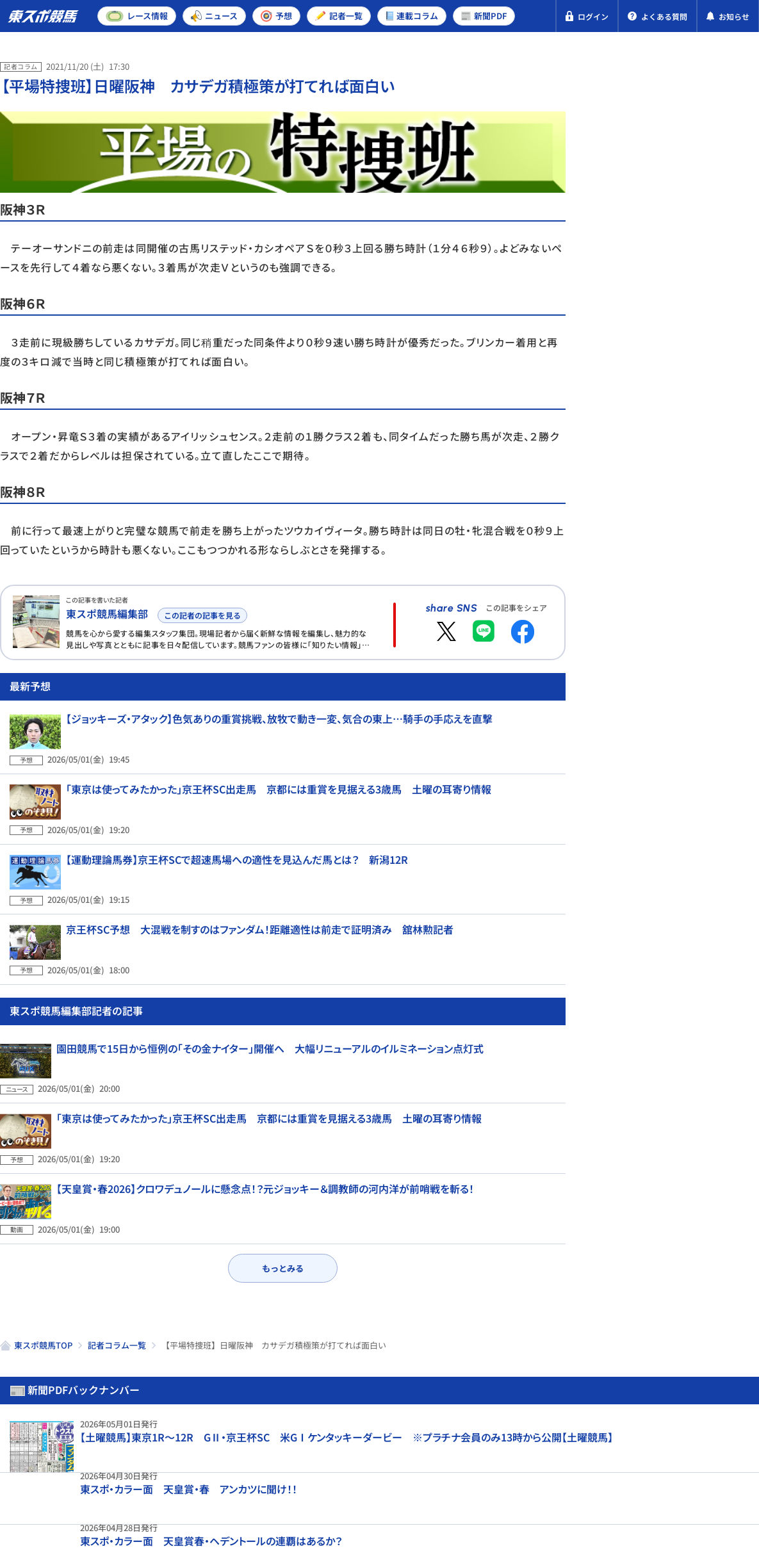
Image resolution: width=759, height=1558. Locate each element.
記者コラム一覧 (117, 1284)
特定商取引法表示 (175, 1481)
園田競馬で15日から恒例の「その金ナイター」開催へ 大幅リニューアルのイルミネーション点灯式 (270, 1037)
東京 (655, 424)
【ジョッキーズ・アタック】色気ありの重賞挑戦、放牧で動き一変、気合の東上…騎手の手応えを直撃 (269, 769)
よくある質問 (405, 1481)
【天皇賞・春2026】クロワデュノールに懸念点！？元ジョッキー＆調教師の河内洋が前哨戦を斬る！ (265, 1147)
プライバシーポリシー (64, 1481)
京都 (701, 424)
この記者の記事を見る (200, 613)
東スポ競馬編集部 (107, 613)
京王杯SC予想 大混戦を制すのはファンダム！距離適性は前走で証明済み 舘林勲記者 (250, 933)
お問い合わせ (324, 1481)
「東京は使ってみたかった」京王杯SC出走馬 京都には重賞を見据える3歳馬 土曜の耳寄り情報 (269, 824)
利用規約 (254, 1481)
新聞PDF (635, 119)
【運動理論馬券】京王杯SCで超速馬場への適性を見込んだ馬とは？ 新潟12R (227, 879)
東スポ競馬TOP (43, 1284)
